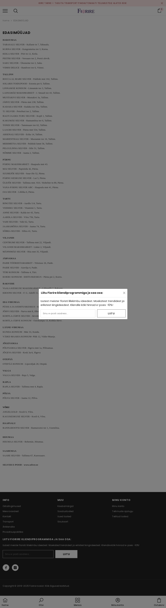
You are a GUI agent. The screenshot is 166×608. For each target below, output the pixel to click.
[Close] (124, 293)
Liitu (111, 313)
